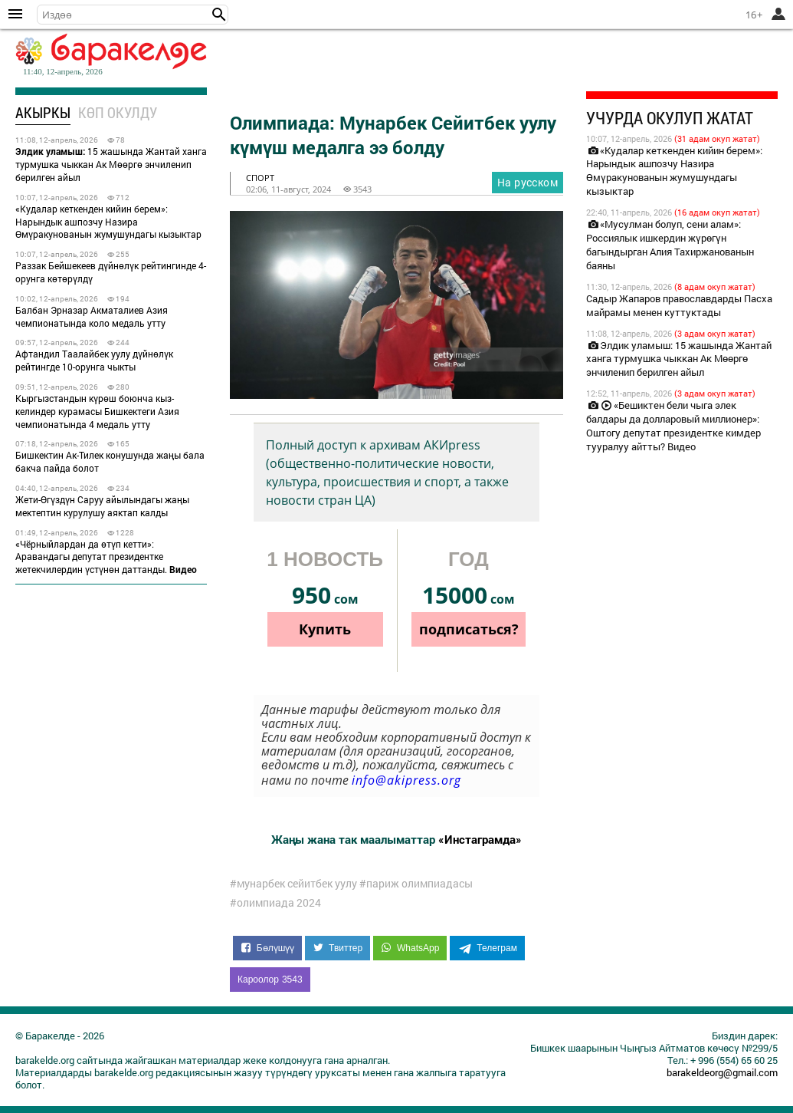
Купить (325, 629)
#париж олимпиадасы (416, 884)
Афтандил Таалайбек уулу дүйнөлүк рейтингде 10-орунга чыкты (94, 360)
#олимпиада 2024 (275, 903)
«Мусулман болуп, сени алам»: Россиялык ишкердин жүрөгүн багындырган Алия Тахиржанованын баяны (670, 245)
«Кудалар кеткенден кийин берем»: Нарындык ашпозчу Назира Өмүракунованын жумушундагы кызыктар (108, 222)
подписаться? (469, 629)
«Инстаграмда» (480, 839)
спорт (260, 177)
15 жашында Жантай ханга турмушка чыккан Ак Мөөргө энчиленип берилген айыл (111, 164)
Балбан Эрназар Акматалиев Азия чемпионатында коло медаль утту (91, 316)
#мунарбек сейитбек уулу (293, 884)
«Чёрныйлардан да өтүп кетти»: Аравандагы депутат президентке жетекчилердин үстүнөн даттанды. (106, 557)
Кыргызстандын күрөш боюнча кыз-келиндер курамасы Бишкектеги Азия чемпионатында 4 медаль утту (97, 411)
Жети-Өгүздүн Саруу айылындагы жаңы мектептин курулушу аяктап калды (102, 506)
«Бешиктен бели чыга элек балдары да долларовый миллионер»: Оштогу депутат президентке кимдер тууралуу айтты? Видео (673, 426)
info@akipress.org (406, 780)
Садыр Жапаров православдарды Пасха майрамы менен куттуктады (679, 305)
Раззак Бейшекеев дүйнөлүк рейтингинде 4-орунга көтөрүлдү (110, 272)
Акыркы (42, 112)
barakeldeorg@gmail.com (722, 1072)
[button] (219, 14)
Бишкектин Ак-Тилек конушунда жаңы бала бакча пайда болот (110, 461)
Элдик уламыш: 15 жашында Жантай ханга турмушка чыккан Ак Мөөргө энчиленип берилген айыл (679, 359)
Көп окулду (117, 112)
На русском (527, 182)
